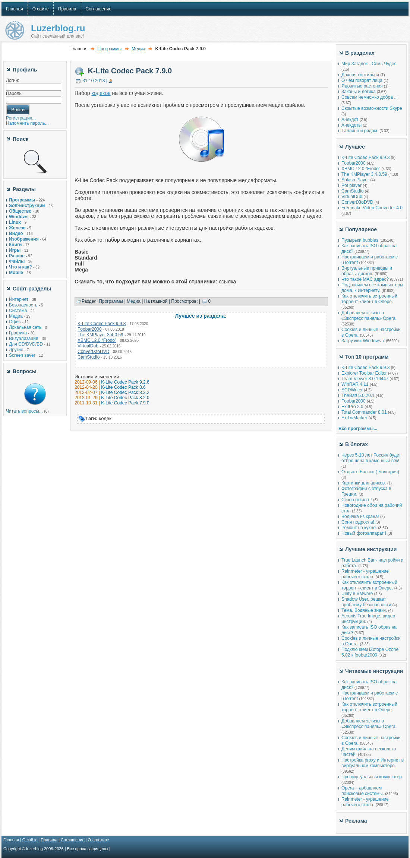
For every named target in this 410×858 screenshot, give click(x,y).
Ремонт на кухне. (359, 527)
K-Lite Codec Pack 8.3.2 (125, 392)
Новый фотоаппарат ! (363, 533)
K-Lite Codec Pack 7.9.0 (130, 71)
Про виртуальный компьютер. (372, 776)
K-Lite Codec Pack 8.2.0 (125, 397)
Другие (16, 349)
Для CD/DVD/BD (26, 344)
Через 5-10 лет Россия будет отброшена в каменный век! (371, 457)
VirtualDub (88, 346)
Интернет (18, 299)
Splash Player (355, 179)
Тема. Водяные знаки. (364, 610)
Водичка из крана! (360, 516)
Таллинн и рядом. (359, 130)
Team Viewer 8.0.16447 (364, 378)
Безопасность (23, 305)
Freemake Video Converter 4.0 (372, 207)
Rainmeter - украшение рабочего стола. (365, 574)
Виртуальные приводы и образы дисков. (366, 271)
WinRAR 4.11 (355, 384)
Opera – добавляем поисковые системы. (362, 790)
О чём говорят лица (361, 80)
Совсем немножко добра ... (369, 97)
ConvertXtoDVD (93, 351)
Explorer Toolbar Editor (364, 373)
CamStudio (89, 357)
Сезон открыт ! (356, 499)
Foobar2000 (90, 329)
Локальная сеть (25, 327)
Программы (109, 48)
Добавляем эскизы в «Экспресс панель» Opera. (369, 315)
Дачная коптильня (360, 74)
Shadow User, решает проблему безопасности (366, 602)
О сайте (29, 840)
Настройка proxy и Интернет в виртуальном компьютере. (372, 762)
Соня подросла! (357, 522)
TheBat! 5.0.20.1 (358, 395)
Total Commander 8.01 (364, 412)
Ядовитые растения (362, 86)
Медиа (16, 316)
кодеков (100, 93)
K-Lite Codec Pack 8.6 (123, 387)
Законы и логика (358, 91)
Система (18, 310)
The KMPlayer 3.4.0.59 (100, 334)
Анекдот (349, 119)
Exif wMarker (354, 417)
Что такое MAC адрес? (365, 279)
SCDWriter (352, 390)
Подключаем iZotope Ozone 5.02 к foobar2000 (369, 652)
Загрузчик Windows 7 (363, 340)
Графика (18, 333)
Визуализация (23, 338)
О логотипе (98, 840)
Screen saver (22, 355)
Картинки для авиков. (363, 483)
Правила (49, 840)
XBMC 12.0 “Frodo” (97, 340)
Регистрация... (21, 118)
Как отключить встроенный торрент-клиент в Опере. (369, 298)
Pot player (351, 185)
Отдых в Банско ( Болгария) (370, 471)
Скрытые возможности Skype (371, 108)
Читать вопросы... (24, 411)
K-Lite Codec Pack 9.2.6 (125, 382)
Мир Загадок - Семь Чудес (368, 63)
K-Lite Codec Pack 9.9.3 (102, 323)
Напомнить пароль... (27, 123)
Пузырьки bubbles (359, 240)
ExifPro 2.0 (352, 406)
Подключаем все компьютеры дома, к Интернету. (372, 287)
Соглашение (73, 840)
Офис (15, 321)
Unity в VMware (357, 593)
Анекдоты (351, 125)
